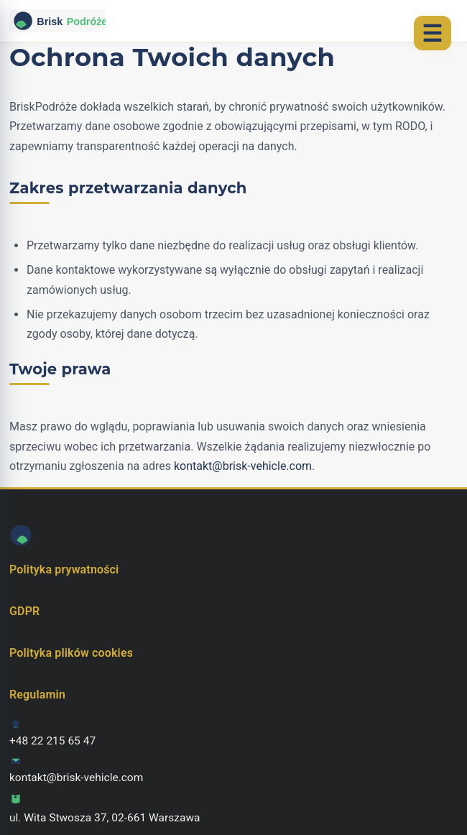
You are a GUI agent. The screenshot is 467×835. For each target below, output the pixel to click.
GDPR (24, 611)
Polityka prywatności (64, 569)
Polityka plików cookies (71, 653)
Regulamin (37, 694)
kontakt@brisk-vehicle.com (243, 466)
